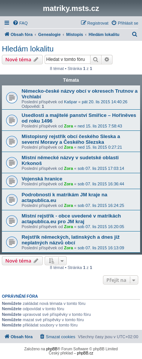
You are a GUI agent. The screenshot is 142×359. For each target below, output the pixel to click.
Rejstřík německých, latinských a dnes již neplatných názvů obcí (71, 240)
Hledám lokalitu (28, 49)
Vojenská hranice (42, 179)
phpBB (52, 349)
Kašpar (70, 101)
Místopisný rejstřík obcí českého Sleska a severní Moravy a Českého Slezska (71, 139)
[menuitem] (20, 23)
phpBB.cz (85, 353)
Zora (68, 126)
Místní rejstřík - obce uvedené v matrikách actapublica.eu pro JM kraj (71, 218)
